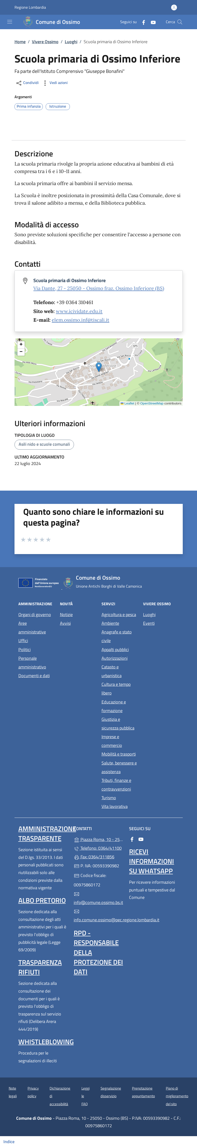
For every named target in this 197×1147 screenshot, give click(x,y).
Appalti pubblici (115, 649)
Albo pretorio (42, 900)
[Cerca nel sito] (180, 22)
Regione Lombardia (30, 7)
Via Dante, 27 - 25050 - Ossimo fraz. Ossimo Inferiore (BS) (98, 288)
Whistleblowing (46, 1041)
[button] (99, 367)
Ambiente (110, 623)
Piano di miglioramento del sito (177, 1096)
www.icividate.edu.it (79, 311)
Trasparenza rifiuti (40, 967)
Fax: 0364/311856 (94, 857)
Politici (24, 649)
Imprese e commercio (112, 741)
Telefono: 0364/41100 (98, 848)
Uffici (23, 640)
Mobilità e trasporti (119, 754)
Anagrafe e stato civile (117, 636)
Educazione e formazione (114, 706)
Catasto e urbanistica (112, 671)
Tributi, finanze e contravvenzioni (116, 784)
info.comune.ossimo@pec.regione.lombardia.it (98, 916)
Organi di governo (34, 614)
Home (20, 41)
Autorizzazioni (115, 658)
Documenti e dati (34, 675)
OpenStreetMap (151, 403)
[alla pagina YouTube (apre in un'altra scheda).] (151, 22)
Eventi (149, 623)
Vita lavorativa (115, 806)
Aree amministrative (32, 627)
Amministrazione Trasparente (47, 833)
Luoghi (71, 41)
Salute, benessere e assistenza (119, 767)
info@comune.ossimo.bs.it (98, 898)
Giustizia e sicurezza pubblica (118, 723)
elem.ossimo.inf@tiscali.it (80, 320)
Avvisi (65, 623)
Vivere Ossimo (45, 41)
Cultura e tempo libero (116, 688)
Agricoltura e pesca (119, 614)
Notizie (66, 614)
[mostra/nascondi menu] (10, 22)
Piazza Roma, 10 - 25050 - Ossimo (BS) (98, 839)
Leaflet (127, 403)
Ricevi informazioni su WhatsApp (151, 861)
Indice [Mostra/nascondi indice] (9, 1141)
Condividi (27, 83)
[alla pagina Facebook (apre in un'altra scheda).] (141, 22)
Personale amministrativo (32, 662)
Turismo (109, 797)
